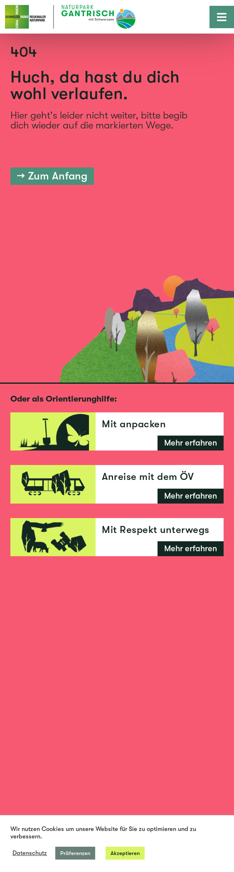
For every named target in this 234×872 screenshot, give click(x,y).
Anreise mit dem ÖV (148, 476)
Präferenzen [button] (75, 853)
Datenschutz (29, 853)
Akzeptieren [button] (125, 853)
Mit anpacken (134, 424)
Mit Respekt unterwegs (155, 529)
